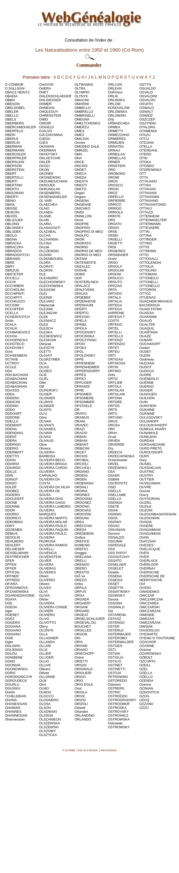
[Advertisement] (89, 810)
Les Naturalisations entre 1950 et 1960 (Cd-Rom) (89, 50)
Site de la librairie (88, 750)
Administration (108, 750)
